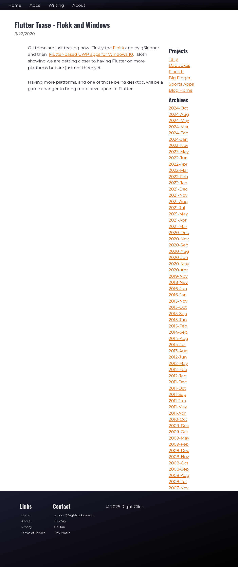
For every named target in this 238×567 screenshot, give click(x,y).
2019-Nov (178, 276)
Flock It (176, 71)
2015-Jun (178, 319)
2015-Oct (178, 307)
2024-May (179, 120)
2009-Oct (178, 431)
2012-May (178, 363)
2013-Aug (178, 350)
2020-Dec (179, 232)
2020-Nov (179, 238)
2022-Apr (178, 164)
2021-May (178, 213)
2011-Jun (177, 400)
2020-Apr (178, 269)
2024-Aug (179, 114)
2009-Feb (179, 444)
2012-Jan (178, 375)
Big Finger (180, 77)
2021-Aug (178, 201)
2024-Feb (178, 132)
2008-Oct (178, 462)
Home (14, 5)
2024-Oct (178, 108)
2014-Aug (178, 338)
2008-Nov (179, 456)
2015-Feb (178, 326)
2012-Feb (178, 369)
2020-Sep (178, 244)
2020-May (179, 263)
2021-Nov (178, 195)
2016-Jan (178, 294)
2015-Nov (178, 301)
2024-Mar (179, 126)
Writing (56, 5)
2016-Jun (178, 288)
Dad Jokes (179, 65)
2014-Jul (177, 344)
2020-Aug (179, 251)
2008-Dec (179, 450)
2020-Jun (178, 257)
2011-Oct (177, 388)
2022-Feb (178, 176)
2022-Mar (178, 170)
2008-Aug (179, 475)
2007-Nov (179, 487)
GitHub (59, 527)
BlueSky (60, 521)
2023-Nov (178, 145)
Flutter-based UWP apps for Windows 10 (91, 54)
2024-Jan (178, 139)
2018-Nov (178, 282)
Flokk (118, 47)
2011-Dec (178, 381)
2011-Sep (177, 394)
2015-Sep (178, 313)
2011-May (178, 406)
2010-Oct (178, 419)
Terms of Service (33, 533)
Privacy (26, 527)
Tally (173, 59)
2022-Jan (178, 182)
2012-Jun (178, 357)
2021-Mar (178, 226)
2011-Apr (177, 413)
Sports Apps (181, 84)
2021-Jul (177, 207)
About (78, 5)
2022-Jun (178, 157)
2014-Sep (178, 332)
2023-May (179, 151)
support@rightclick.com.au (74, 515)
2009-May (179, 438)
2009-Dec (179, 425)
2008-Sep (179, 469)
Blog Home (180, 90)
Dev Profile (62, 533)
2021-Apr (178, 220)
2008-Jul (178, 481)
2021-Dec (178, 189)
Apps (34, 5)
